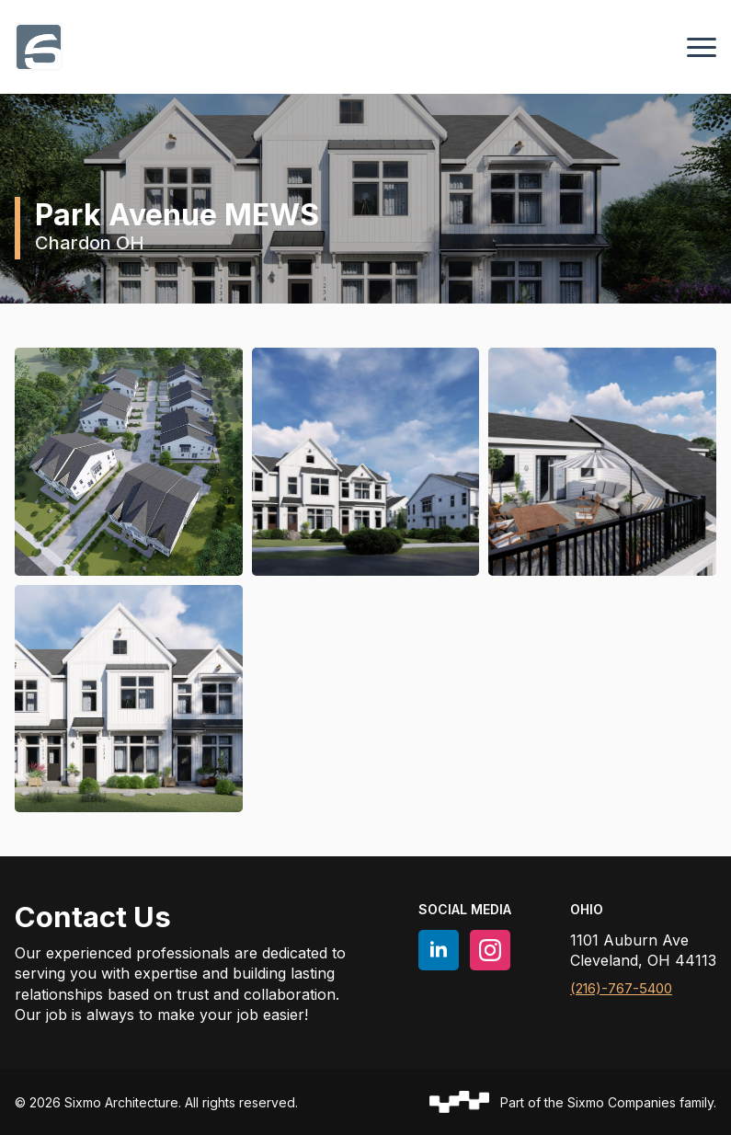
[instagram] (490, 950)
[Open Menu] (701, 47)
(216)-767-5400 (621, 988)
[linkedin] (438, 950)
